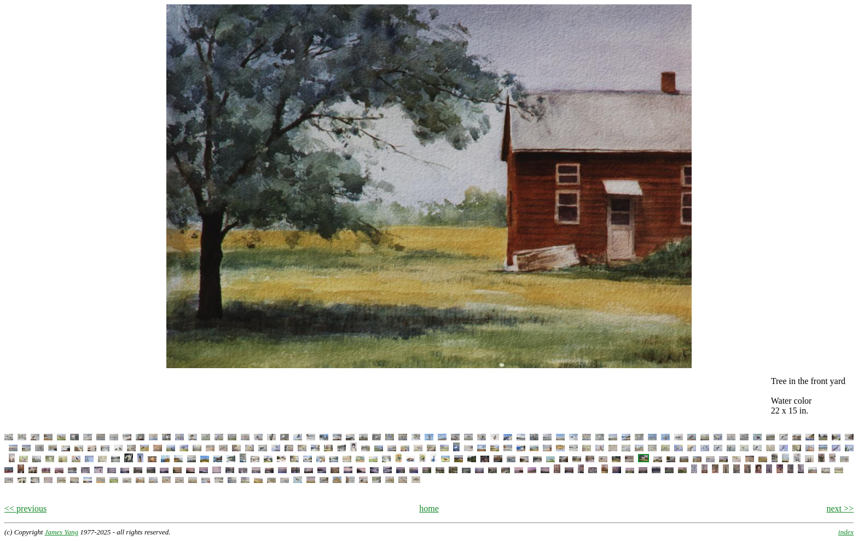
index (846, 532)
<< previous (25, 508)
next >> (840, 508)
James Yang (61, 532)
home (429, 508)
